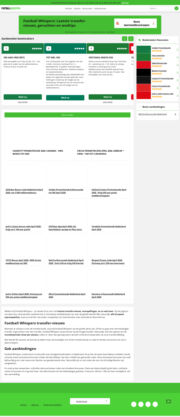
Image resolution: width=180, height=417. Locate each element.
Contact (23, 405)
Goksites (77, 8)
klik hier (125, 2)
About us (35, 405)
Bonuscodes (87, 8)
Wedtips (68, 8)
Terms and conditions (52, 405)
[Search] (161, 8)
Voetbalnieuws (100, 8)
